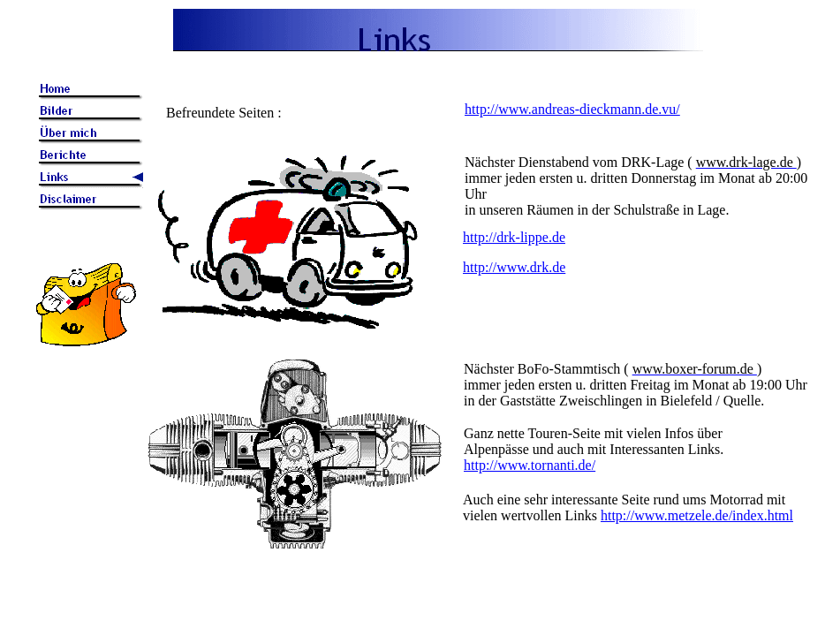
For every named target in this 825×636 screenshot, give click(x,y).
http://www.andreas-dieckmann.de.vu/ (572, 109)
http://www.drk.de (514, 267)
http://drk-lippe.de (514, 237)
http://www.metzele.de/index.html (697, 515)
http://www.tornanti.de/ (529, 465)
